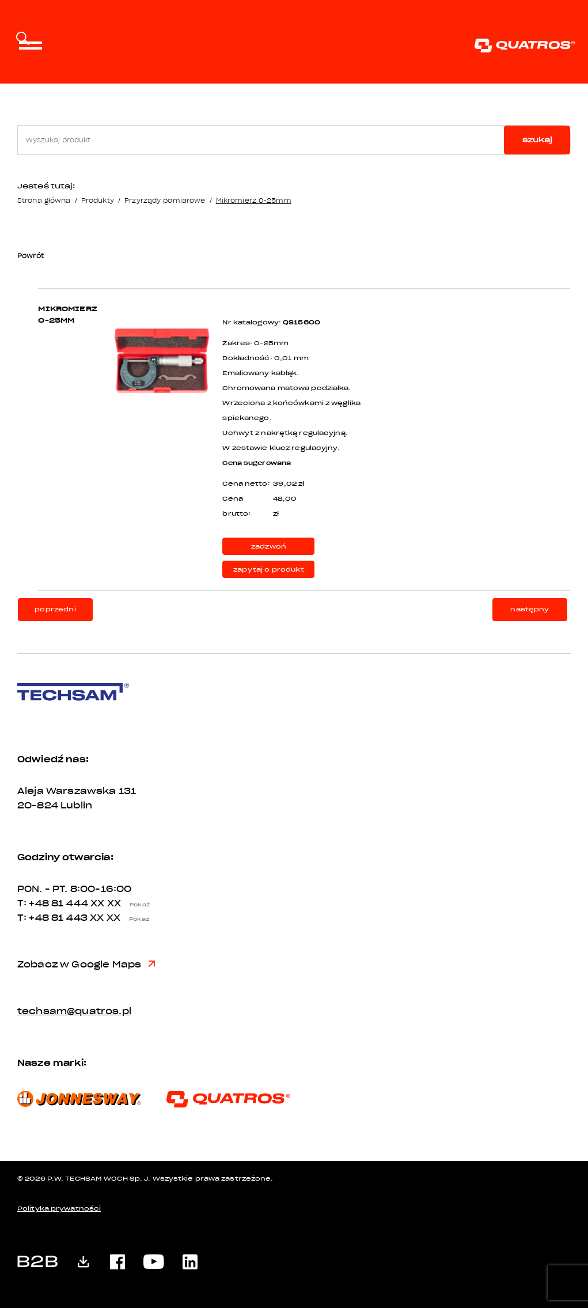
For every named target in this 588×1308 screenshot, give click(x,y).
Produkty (97, 200)
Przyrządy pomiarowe (164, 200)
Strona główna (43, 200)
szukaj (537, 139)
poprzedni (55, 609)
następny (529, 609)
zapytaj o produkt (268, 569)
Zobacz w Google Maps (86, 964)
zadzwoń (268, 546)
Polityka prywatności (59, 1208)
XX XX (123, 903)
